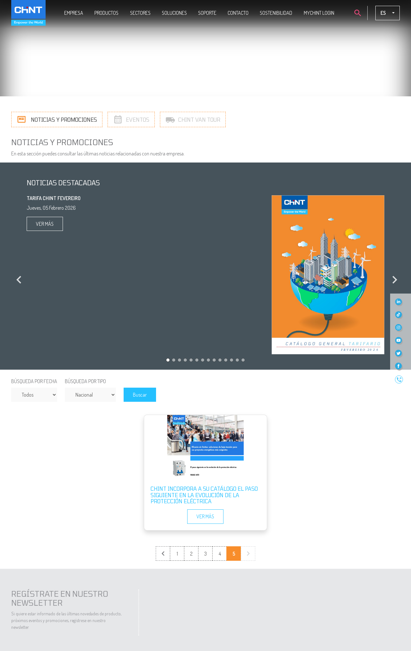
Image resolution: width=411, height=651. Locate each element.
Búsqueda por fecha (34, 381)
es (383, 13)
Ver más (45, 224)
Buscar (140, 394)
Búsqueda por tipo (85, 381)
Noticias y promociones (57, 119)
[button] (17, 274)
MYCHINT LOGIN (319, 13)
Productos (106, 13)
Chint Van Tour (192, 119)
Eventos (131, 119)
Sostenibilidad (276, 13)
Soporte (207, 13)
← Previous (163, 554)
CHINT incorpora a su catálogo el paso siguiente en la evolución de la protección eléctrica (204, 495)
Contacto (238, 13)
